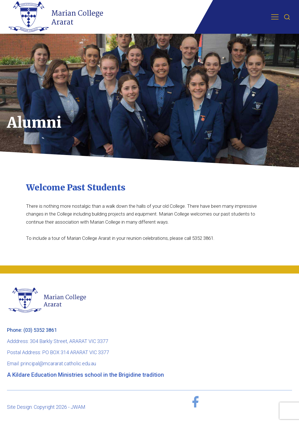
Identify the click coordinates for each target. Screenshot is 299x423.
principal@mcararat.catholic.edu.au (58, 363)
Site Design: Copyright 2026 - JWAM (46, 407)
